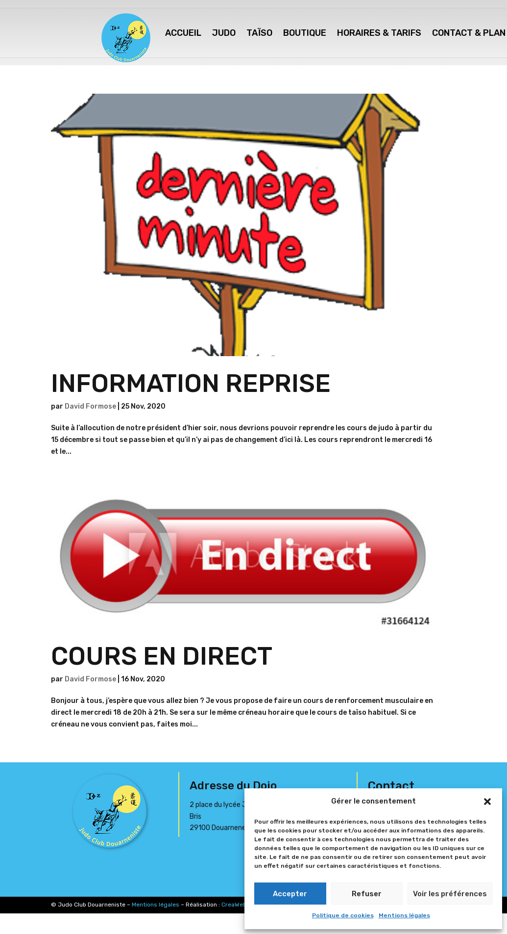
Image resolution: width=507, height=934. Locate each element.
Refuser (367, 893)
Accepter (290, 893)
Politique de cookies (343, 915)
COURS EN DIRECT (161, 656)
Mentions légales (404, 915)
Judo (224, 32)
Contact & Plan (469, 32)
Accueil (183, 32)
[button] (487, 801)
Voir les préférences (450, 893)
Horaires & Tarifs (379, 32)
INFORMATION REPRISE (191, 383)
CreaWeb (242, 904)
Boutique (304, 32)
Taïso (259, 32)
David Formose (90, 406)
